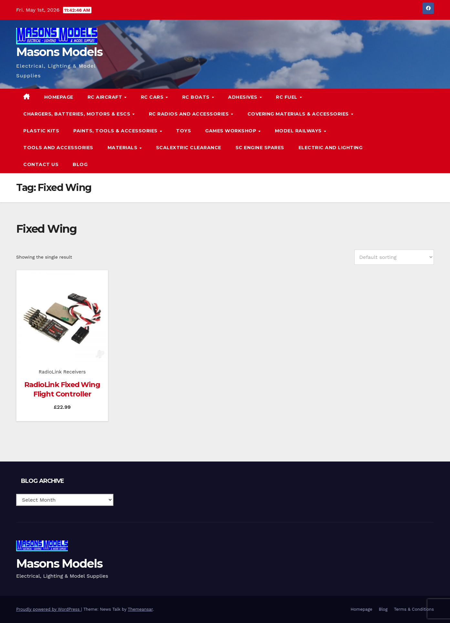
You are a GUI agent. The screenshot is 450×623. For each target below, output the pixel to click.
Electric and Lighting (330, 147)
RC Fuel (287, 97)
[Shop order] (394, 257)
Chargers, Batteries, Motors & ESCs (77, 114)
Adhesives (243, 97)
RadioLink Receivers (62, 372)
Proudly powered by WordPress (48, 609)
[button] (415, 131)
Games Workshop (231, 131)
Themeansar (140, 609)
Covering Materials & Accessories (299, 114)
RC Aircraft (106, 97)
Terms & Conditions (414, 609)
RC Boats (196, 97)
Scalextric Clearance (188, 147)
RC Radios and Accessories (189, 114)
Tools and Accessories (58, 147)
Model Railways (299, 131)
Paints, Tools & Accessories (116, 131)
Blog (80, 164)
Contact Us (40, 164)
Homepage (58, 97)
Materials (123, 147)
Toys (183, 131)
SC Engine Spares (259, 147)
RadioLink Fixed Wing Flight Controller (62, 389)
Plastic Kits (41, 131)
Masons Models (59, 52)
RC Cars (153, 97)
